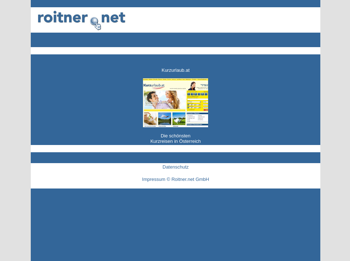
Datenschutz (176, 167)
